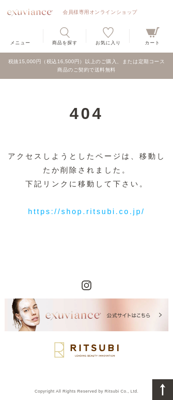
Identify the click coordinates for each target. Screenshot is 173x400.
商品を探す (65, 42)
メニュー (20, 42)
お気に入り (108, 42)
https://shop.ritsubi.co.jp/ (86, 211)
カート (152, 42)
